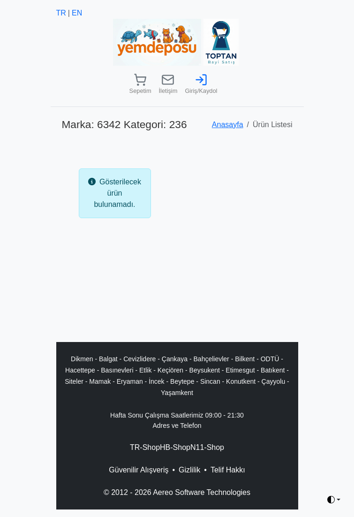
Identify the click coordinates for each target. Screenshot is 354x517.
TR (61, 13)
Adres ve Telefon (176, 425)
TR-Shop (145, 447)
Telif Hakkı (228, 470)
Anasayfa (227, 125)
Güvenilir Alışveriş (138, 470)
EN (77, 13)
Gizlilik (189, 470)
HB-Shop (175, 447)
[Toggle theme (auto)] (333, 499)
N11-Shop (207, 447)
